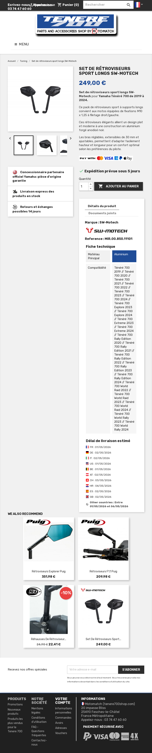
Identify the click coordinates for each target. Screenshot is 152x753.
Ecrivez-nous (19, 5)
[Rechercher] (108, 5)
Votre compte (62, 701)
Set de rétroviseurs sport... (103, 639)
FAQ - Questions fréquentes (38, 731)
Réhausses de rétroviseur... (48, 639)
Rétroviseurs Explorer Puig (49, 571)
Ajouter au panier (118, 186)
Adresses (61, 728)
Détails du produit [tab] (102, 206)
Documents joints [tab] (102, 213)
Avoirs (59, 723)
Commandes (63, 717)
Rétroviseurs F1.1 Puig (103, 571)
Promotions (15, 704)
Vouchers (61, 733)
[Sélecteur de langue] (139, 5)
